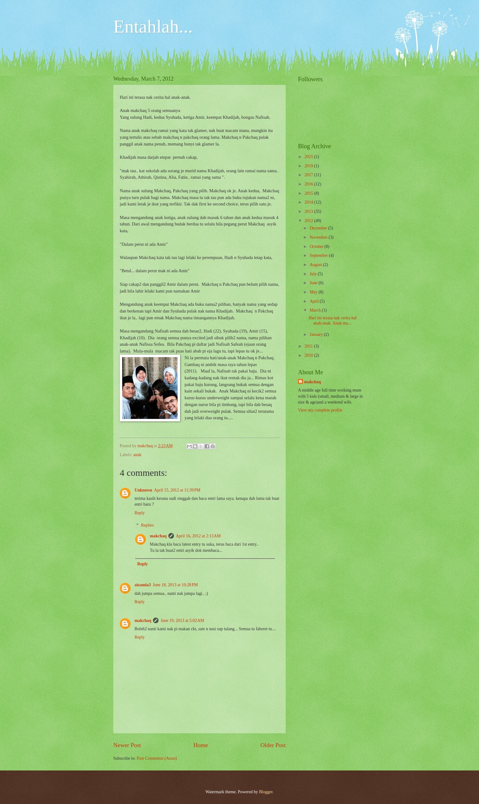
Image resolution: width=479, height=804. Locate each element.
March (316, 310)
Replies (147, 525)
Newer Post (127, 745)
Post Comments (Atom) (157, 758)
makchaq (158, 536)
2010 (309, 355)
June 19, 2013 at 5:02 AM (182, 620)
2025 (309, 156)
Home (200, 745)
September (319, 255)
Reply (140, 513)
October (317, 246)
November (319, 237)
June (314, 283)
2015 (309, 193)
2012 (309, 220)
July (314, 274)
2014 (309, 202)
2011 (309, 346)
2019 (309, 166)
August (316, 264)
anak (137, 454)
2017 (309, 175)
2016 (309, 184)
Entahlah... (153, 26)
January (317, 334)
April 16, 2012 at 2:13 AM (198, 536)
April (315, 301)
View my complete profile (320, 410)
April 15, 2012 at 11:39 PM (177, 490)
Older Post (273, 745)
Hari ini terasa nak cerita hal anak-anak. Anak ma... (332, 320)
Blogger (265, 792)
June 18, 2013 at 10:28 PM (175, 585)
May (314, 292)
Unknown (143, 490)
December (319, 228)
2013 (309, 211)
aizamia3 (143, 585)
